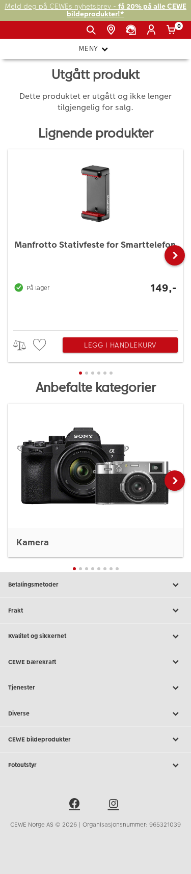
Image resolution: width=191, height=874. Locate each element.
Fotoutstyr (95, 765)
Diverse (95, 714)
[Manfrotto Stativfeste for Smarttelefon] (95, 237)
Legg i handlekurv (120, 345)
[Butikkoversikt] (113, 30)
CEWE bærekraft (95, 662)
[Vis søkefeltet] (93, 30)
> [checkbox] (23, 345)
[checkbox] (40, 345)
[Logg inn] (153, 30)
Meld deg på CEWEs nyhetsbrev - (95, 10)
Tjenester (95, 688)
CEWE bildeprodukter (95, 739)
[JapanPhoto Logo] (24, 34)
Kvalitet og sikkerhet (95, 636)
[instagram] (115, 805)
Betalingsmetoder (95, 585)
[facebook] (76, 805)
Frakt (95, 610)
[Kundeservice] (133, 30)
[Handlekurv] (173, 30)
